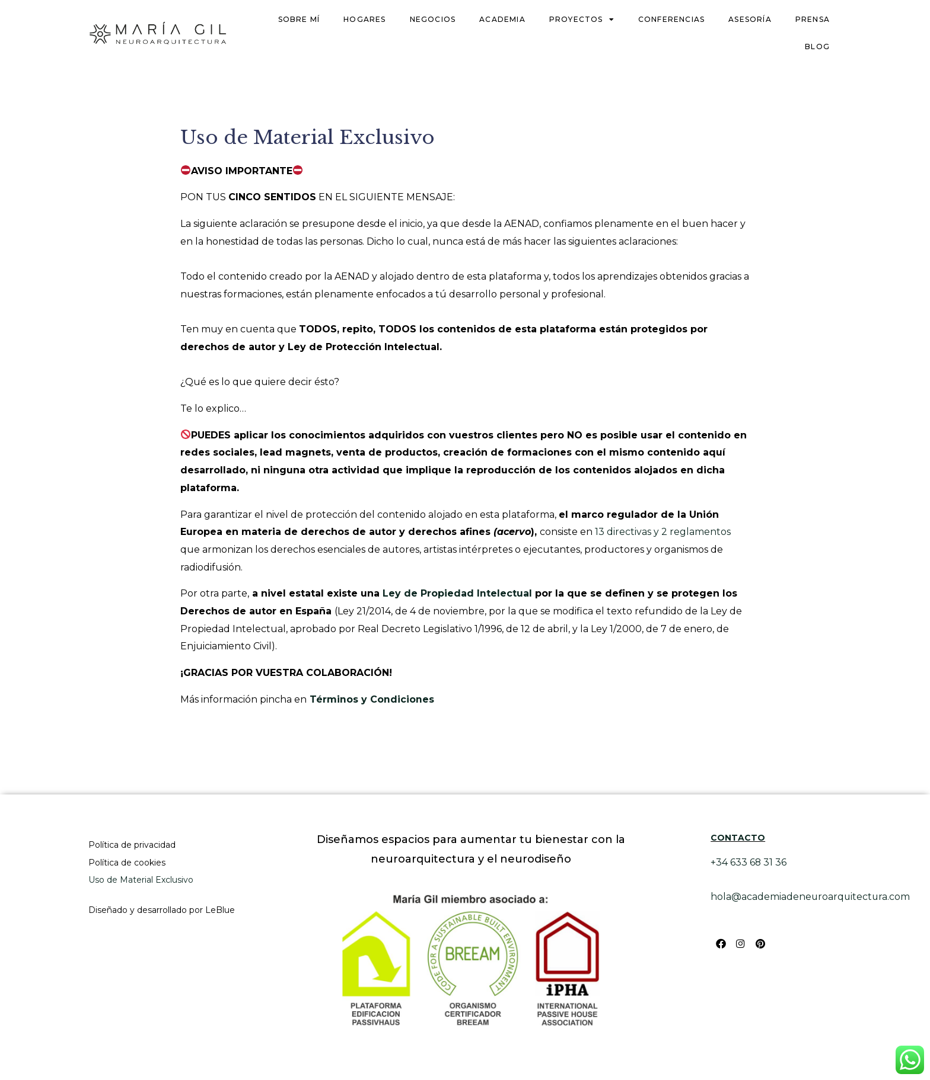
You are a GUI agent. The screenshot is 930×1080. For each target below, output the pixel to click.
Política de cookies (126, 862)
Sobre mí (299, 19)
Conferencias (671, 19)
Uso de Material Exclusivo (140, 879)
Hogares (364, 19)
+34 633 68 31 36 (749, 862)
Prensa (812, 19)
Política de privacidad (132, 844)
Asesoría (750, 19)
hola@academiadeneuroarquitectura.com (811, 896)
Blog (817, 46)
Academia (502, 19)
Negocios (433, 19)
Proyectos (581, 19)
